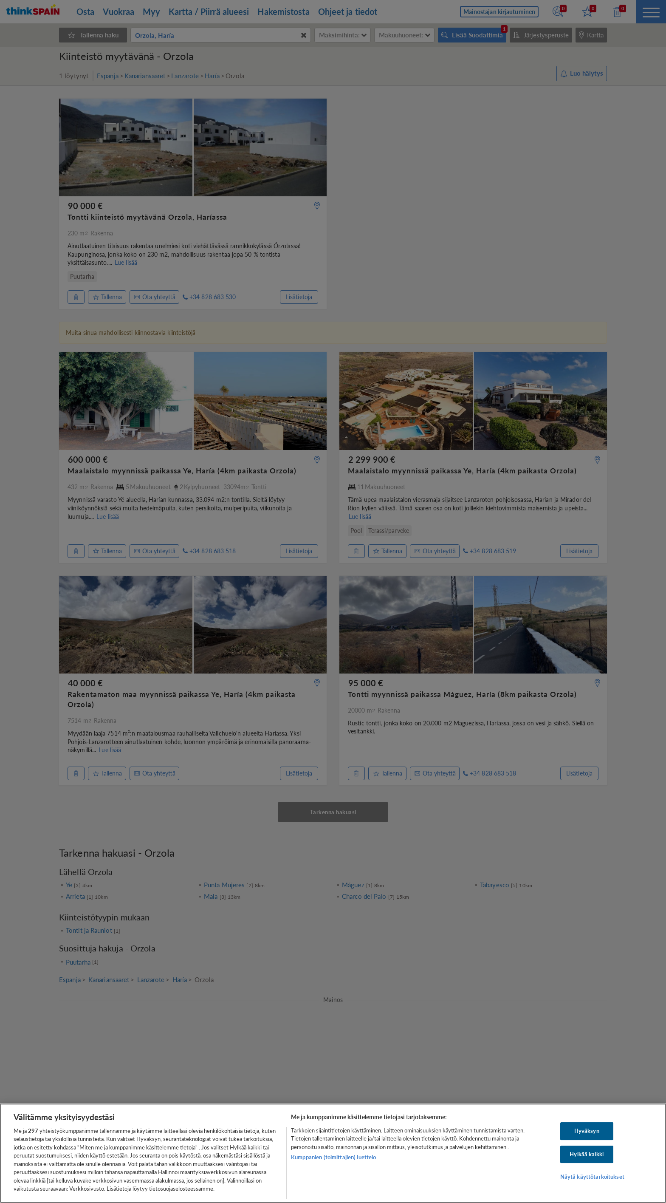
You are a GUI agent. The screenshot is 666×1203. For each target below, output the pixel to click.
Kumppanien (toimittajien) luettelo (333, 1157)
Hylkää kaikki (587, 1154)
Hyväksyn (586, 1130)
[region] (333, 1153)
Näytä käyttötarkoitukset (592, 1176)
